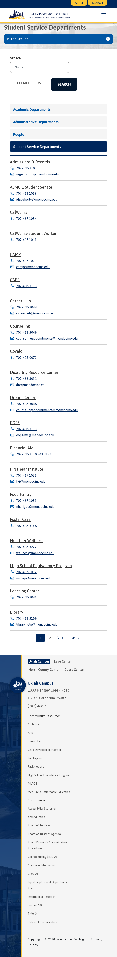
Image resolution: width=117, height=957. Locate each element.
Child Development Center (44, 749)
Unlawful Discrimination (42, 922)
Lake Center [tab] (63, 661)
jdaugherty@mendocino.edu (36, 199)
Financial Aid (22, 448)
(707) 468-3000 (40, 706)
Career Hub (20, 301)
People (18, 134)
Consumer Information (41, 865)
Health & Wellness (26, 540)
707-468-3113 (26, 286)
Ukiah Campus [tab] (39, 661)
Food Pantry (21, 494)
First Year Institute (26, 469)
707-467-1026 (26, 261)
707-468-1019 (26, 193)
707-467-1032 (26, 572)
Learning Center (24, 591)
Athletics (33, 724)
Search (97, 2)
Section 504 (35, 905)
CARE (15, 279)
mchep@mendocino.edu (34, 578)
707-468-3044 (26, 307)
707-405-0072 (26, 357)
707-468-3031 (26, 379)
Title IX (32, 913)
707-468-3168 (26, 526)
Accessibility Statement (43, 808)
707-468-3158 (26, 618)
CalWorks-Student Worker (33, 233)
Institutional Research (41, 896)
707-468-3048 (26, 332)
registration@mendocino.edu (37, 174)
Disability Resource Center (34, 372)
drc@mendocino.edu (31, 385)
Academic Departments (32, 109)
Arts (30, 732)
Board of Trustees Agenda (44, 834)
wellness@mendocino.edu (35, 553)
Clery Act (34, 873)
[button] (103, 15)
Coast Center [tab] (74, 669)
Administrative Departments (36, 122)
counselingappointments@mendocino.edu (47, 338)
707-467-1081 (26, 500)
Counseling (20, 326)
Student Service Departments (37, 147)
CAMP (15, 254)
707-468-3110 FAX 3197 (33, 454)
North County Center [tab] (44, 669)
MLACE (32, 783)
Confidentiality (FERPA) (42, 857)
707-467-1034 (26, 218)
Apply (79, 2)
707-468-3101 (26, 168)
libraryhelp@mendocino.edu (37, 624)
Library (16, 612)
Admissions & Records (30, 162)
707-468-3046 (26, 597)
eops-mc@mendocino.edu (35, 435)
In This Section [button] (17, 39)
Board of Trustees (39, 825)
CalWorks (18, 212)
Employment (36, 758)
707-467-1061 (26, 240)
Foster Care (20, 519)
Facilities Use (36, 766)
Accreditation (36, 817)
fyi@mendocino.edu (31, 481)
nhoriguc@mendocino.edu (35, 506)
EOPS (15, 422)
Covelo (16, 351)
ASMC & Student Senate (31, 187)
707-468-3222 (26, 547)
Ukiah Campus (40, 683)
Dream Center (23, 397)
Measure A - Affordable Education (49, 792)
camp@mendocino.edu (33, 267)
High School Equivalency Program (41, 565)
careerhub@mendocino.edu (36, 313)
